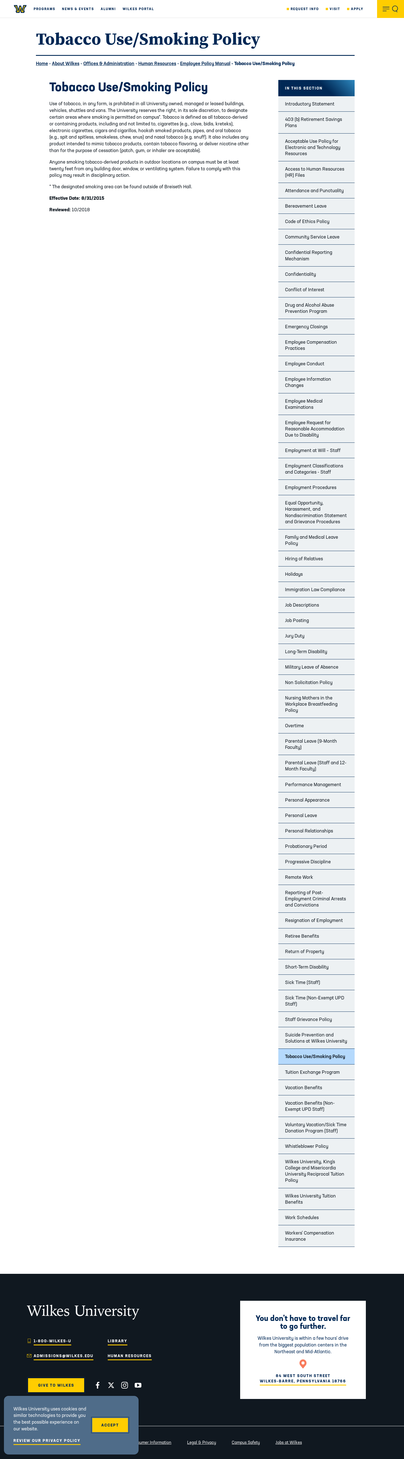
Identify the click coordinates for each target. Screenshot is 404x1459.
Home (42, 63)
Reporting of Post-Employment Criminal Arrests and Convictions (315, 898)
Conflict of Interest (304, 289)
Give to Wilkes (56, 1385)
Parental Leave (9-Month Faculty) (311, 744)
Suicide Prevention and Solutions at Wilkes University (316, 1038)
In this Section (304, 88)
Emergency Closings (306, 326)
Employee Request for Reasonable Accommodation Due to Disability (315, 428)
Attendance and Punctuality (314, 190)
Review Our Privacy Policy (47, 1440)
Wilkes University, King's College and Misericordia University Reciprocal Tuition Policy (314, 1171)
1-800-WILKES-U (52, 1340)
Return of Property (304, 951)
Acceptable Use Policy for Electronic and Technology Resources (312, 147)
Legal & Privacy (201, 1442)
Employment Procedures (310, 487)
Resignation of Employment (314, 920)
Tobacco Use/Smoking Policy (315, 1056)
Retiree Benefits (302, 936)
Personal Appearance (307, 800)
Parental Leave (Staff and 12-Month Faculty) (315, 766)
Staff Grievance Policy (308, 1019)
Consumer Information (150, 1442)
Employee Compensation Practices (311, 345)
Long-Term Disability (306, 651)
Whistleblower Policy (306, 1146)
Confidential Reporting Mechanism (308, 255)
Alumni (108, 9)
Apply (357, 9)
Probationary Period (306, 846)
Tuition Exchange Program (312, 1072)
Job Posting (297, 620)
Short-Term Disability (307, 967)
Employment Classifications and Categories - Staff (314, 469)
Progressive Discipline (308, 861)
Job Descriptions (302, 605)
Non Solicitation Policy (308, 682)
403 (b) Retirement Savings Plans (313, 122)
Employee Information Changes (308, 382)
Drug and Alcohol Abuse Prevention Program (309, 308)
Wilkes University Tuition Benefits (310, 1199)
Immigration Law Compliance (315, 589)
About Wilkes (65, 63)
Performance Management (313, 784)
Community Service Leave (312, 237)
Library (117, 1340)
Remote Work (299, 877)
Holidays (294, 574)
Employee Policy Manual (205, 63)
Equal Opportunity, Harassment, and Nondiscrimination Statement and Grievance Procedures (316, 512)
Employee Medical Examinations (304, 404)
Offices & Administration (108, 63)
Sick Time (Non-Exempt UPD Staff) (314, 1001)
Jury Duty (294, 636)
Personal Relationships (309, 831)
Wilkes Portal (138, 9)
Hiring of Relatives (304, 558)
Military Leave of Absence (311, 667)
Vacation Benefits (303, 1087)
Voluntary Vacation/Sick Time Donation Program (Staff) (315, 1127)
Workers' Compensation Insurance (309, 1236)
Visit (335, 9)
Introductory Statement (309, 104)
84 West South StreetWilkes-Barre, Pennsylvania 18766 (303, 1378)
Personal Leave (301, 815)
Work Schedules (302, 1217)
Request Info (305, 9)
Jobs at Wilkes (289, 1442)
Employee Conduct (304, 363)
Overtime (294, 725)
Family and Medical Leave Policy (311, 540)
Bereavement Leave (306, 206)
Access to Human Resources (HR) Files (314, 172)
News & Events (78, 9)
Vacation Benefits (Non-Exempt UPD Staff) (310, 1106)
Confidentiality (300, 274)
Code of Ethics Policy (307, 221)
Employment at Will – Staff (313, 450)
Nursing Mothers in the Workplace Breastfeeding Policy (311, 704)
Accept (110, 1425)
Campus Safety (246, 1442)
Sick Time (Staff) (302, 982)
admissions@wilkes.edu (63, 1355)
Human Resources (157, 63)
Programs (44, 9)
